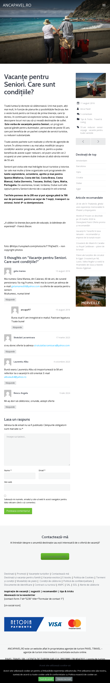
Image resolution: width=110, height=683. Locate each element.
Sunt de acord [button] (46, 679)
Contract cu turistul (45, 584)
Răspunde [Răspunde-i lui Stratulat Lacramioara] (10, 351)
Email (42, 470)
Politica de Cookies (84, 577)
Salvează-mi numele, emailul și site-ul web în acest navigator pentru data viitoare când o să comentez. (35, 501)
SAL (68, 584)
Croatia (79, 177)
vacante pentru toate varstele (91, 131)
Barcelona (81, 166)
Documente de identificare (18, 584)
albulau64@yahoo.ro (15, 377)
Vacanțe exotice (51, 577)
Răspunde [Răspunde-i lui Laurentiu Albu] (10, 383)
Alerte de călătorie (89, 584)
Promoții (21, 573)
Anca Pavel (85, 109)
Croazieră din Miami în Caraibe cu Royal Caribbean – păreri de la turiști (90, 246)
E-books (66, 577)
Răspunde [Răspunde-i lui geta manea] (10, 299)
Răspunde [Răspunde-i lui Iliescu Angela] (10, 407)
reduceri (91, 127)
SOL (75, 584)
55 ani (83, 127)
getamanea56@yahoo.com (25, 286)
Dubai (79, 183)
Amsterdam (81, 160)
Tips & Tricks (86, 119)
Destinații (9, 573)
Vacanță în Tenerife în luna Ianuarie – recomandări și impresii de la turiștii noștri (88, 234)
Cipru (78, 172)
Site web (8, 482)
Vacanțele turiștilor (39, 573)
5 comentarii (86, 114)
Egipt (78, 188)
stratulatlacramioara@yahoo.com (52, 345)
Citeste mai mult (64, 679)
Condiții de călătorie (50, 581)
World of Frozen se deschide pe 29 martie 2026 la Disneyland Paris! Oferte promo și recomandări (90, 220)
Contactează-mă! (55, 556)
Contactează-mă (60, 573)
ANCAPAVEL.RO (17, 5)
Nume (8, 470)
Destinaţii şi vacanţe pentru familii (22, 577)
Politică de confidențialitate (77, 581)
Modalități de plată (27, 581)
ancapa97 (26, 309)
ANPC (61, 584)
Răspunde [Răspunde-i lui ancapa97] (17, 327)
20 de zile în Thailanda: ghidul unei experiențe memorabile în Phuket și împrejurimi (90, 207)
